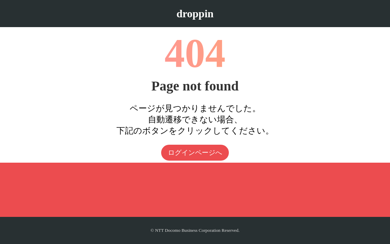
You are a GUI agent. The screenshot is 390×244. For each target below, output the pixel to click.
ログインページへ (195, 152)
